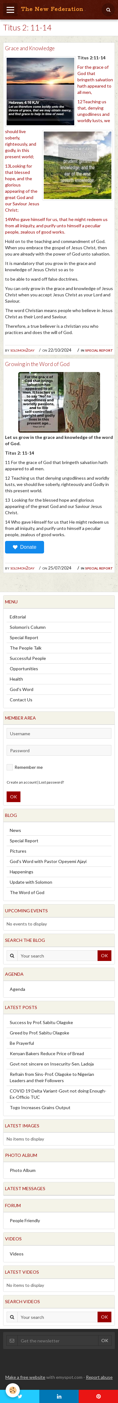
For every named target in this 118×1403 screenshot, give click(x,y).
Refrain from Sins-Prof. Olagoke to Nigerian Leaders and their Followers (52, 1077)
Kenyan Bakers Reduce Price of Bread (47, 1053)
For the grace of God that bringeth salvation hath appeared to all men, (95, 79)
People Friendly (25, 1220)
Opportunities (24, 668)
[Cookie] (13, 1390)
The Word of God (27, 892)
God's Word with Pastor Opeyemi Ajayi (48, 861)
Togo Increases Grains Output (40, 1107)
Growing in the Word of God (37, 364)
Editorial (18, 616)
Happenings (21, 871)
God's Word (21, 689)
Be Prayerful (22, 1043)
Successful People (28, 658)
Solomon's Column (28, 627)
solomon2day (22, 350)
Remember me (25, 767)
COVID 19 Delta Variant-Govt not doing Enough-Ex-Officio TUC (58, 1094)
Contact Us (21, 699)
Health (16, 679)
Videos (17, 1253)
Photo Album (23, 1170)
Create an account (22, 782)
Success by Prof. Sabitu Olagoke (41, 1022)
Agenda (17, 989)
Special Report (99, 350)
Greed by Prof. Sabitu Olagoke (39, 1032)
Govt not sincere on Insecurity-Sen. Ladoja (52, 1063)
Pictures (18, 851)
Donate (25, 547)
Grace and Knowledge (30, 48)
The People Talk (26, 647)
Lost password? (51, 782)
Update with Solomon (31, 882)
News (15, 830)
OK (13, 796)
